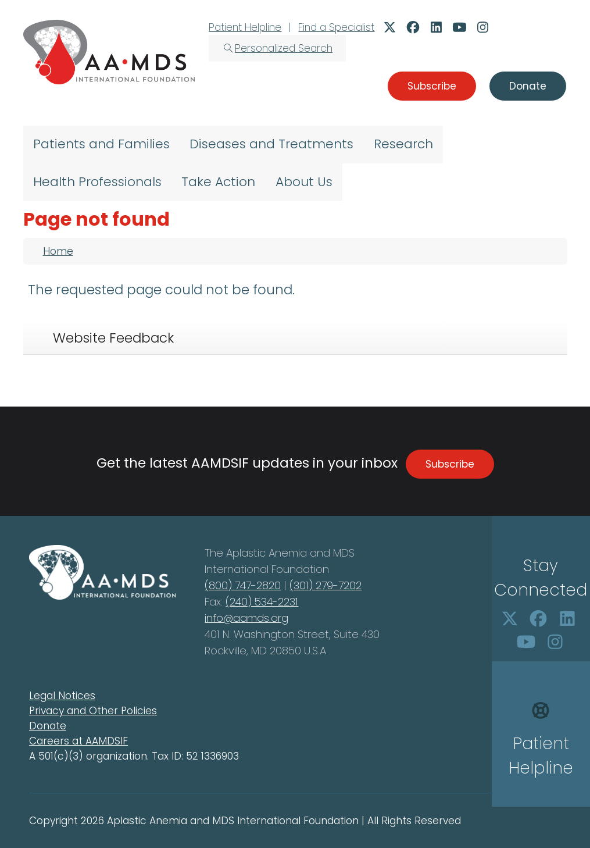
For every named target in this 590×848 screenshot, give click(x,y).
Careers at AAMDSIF (78, 741)
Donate (47, 726)
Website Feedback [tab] (113, 338)
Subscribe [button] (431, 86)
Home (58, 251)
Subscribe (449, 464)
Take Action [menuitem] (218, 182)
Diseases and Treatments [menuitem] (271, 144)
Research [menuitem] (403, 144)
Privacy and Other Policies (93, 711)
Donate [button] (527, 86)
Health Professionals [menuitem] (97, 182)
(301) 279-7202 (325, 585)
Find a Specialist (336, 27)
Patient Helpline (245, 27)
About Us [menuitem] (304, 182)
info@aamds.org (246, 618)
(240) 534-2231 (262, 601)
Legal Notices (62, 696)
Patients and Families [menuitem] (101, 144)
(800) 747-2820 (243, 585)
